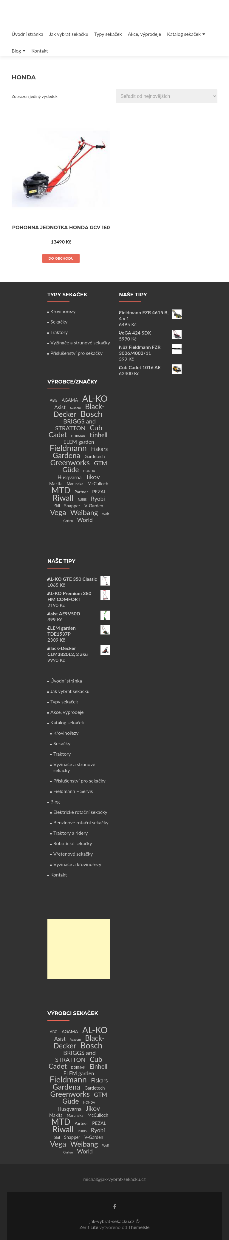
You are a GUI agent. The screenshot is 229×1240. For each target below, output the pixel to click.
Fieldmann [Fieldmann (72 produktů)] (68, 448)
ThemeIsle (138, 1227)
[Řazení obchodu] (166, 96)
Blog (16, 50)
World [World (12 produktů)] (85, 519)
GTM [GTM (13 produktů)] (100, 463)
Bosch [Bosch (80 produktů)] (91, 414)
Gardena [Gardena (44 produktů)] (66, 455)
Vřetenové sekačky (73, 854)
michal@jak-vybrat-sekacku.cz (114, 1179)
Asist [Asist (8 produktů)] (60, 407)
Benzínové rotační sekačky (81, 822)
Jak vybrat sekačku (68, 34)
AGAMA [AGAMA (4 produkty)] (70, 400)
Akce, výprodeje (144, 34)
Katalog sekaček (184, 34)
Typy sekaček (108, 34)
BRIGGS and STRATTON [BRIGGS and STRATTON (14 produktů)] (75, 425)
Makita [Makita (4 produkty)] (56, 483)
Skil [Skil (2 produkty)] (57, 506)
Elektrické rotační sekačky (80, 812)
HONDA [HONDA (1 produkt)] (89, 471)
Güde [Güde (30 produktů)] (70, 469)
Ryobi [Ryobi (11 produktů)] (98, 498)
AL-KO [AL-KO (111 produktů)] (95, 398)
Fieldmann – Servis (73, 791)
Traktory (59, 332)
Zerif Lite (89, 1227)
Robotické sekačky (72, 843)
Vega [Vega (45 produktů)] (58, 512)
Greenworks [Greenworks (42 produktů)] (70, 462)
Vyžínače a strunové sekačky (80, 342)
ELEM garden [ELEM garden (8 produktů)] (78, 442)
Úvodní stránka (27, 34)
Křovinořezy (62, 311)
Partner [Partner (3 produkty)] (81, 491)
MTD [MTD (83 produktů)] (60, 490)
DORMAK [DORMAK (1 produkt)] (78, 436)
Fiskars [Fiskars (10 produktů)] (99, 449)
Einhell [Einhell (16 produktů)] (98, 434)
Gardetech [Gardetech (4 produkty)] (94, 456)
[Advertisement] (78, 949)
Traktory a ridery (70, 833)
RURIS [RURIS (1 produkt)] (82, 499)
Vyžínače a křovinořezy (77, 864)
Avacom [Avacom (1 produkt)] (75, 408)
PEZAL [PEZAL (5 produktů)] (99, 491)
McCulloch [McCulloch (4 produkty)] (97, 483)
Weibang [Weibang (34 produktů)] (84, 512)
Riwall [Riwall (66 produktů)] (62, 498)
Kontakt (39, 50)
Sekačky (58, 321)
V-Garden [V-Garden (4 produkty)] (93, 505)
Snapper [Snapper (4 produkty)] (72, 505)
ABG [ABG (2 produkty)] (54, 400)
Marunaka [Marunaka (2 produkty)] (75, 484)
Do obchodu (60, 258)
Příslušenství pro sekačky (76, 353)
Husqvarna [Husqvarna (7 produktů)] (70, 477)
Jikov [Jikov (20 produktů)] (93, 477)
